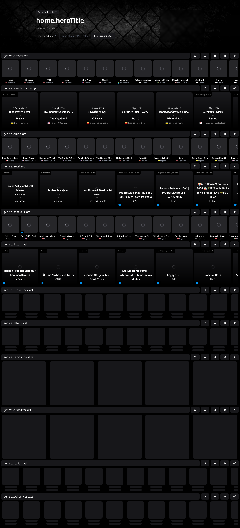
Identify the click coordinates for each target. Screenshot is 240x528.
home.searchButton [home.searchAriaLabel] (103, 35)
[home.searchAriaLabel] (75, 36)
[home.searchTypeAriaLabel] (47, 36)
